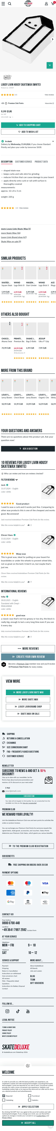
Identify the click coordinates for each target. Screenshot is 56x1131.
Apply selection (28, 1106)
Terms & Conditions (9, 1027)
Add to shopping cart (28, 125)
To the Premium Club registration (28, 846)
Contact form (31, 930)
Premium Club (23, 664)
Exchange (9, 743)
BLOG (32, 976)
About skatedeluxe (36, 966)
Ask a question (28, 449)
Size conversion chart (15, 747)
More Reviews (28, 648)
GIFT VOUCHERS (37, 983)
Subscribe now (29, 796)
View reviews (49, 95)
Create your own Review (28, 657)
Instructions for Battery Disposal (13, 986)
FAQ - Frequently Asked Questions (20, 752)
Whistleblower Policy (9, 1036)
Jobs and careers (36, 971)
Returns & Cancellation (16, 738)
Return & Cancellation (10, 971)
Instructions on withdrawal (11, 973)
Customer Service (13, 756)
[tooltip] (53, 103)
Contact (5, 989)
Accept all (28, 1123)
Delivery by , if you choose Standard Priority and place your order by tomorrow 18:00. (28, 144)
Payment (5, 966)
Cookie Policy (6, 1033)
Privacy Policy (7, 1030)
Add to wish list (28, 132)
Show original (6, 606)
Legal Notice (8, 1020)
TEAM (32, 980)
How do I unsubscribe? (30, 803)
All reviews (6, 978)
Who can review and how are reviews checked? (22, 473)
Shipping (8, 734)
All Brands (33, 968)
